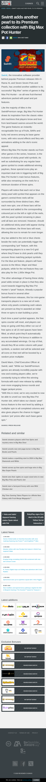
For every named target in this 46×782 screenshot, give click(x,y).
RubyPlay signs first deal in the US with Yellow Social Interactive (35, 518)
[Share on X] (3, 37)
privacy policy (27, 780)
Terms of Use (24, 733)
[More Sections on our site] (42, 3)
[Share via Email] (11, 37)
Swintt (4, 75)
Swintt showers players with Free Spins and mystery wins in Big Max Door (20, 441)
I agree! (36, 780)
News (8, 8)
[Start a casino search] (38, 3)
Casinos (29, 3)
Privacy (35, 733)
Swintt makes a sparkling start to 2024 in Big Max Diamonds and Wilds (22, 459)
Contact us (12, 733)
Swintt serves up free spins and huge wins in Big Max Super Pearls (22, 469)
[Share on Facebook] (7, 37)
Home (3, 8)
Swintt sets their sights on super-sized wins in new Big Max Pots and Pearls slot (22, 478)
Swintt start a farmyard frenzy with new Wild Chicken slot (20, 487)
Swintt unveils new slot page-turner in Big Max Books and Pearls (21, 450)
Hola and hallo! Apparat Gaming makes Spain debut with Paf (10, 518)
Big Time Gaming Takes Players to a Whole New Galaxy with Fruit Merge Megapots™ (21, 497)
